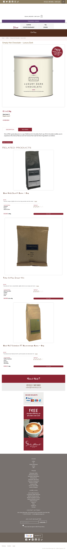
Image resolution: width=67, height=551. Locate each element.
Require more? (6, 116)
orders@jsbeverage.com (38, 514)
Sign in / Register (29, 16)
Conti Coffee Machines (33, 493)
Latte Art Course (33, 500)
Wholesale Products (33, 474)
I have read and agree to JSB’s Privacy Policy (34, 526)
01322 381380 (48, 2)
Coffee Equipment (33, 464)
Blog (33, 504)
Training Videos (33, 21)
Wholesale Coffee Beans (33, 476)
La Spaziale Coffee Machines (33, 494)
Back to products (7, 142)
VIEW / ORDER (48, 213)
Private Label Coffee (33, 485)
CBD (34, 467)
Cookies (9, 546)
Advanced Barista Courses (33, 499)
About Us (33, 502)
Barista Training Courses (33, 496)
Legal (14, 546)
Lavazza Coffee (33, 484)
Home (3, 38)
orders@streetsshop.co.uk (33, 387)
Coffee (7, 38)
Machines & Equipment (33, 481)
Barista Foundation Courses (33, 497)
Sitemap (33, 507)
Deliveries (25, 129)
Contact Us (33, 505)
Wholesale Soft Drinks (33, 479)
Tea (33, 463)
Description (10, 129)
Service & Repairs (33, 487)
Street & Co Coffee (33, 482)
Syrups (33, 466)
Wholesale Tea (33, 478)
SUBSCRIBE (42, 522)
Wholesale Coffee (33, 473)
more (36, 201)
